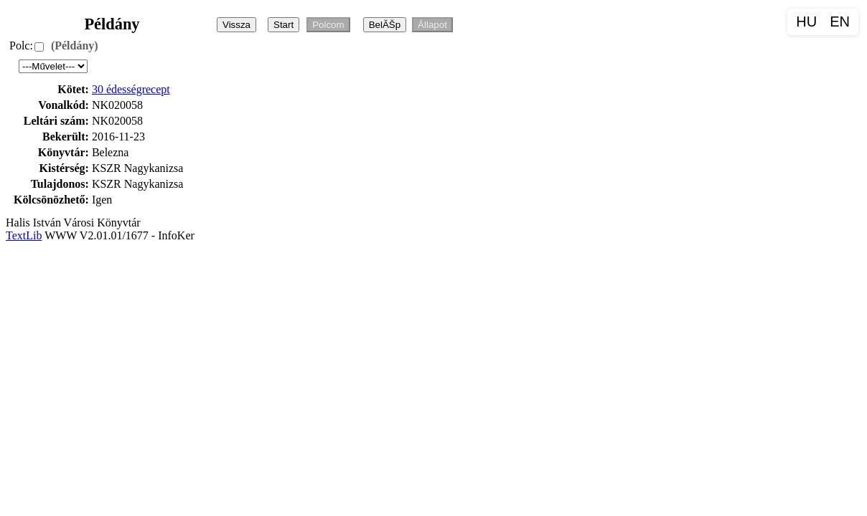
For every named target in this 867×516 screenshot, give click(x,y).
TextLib (24, 235)
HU (806, 21)
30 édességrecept (131, 89)
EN (840, 21)
